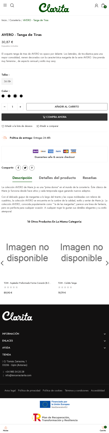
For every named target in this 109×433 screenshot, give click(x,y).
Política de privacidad (29, 390)
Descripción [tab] (22, 177)
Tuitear (25, 167)
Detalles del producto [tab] (57, 177)
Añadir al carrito (67, 106)
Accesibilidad (98, 390)
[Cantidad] (12, 106)
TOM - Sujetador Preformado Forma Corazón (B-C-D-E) (27, 283)
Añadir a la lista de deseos (17, 126)
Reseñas (90, 177)
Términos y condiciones (77, 390)
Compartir (18, 167)
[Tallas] (7, 81)
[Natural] (16, 96)
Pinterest (32, 167)
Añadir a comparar (47, 126)
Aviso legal (10, 390)
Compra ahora (54, 117)
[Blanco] (4, 96)
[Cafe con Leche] (22, 96)
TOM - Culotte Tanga (67, 283)
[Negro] (10, 96)
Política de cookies (52, 390)
